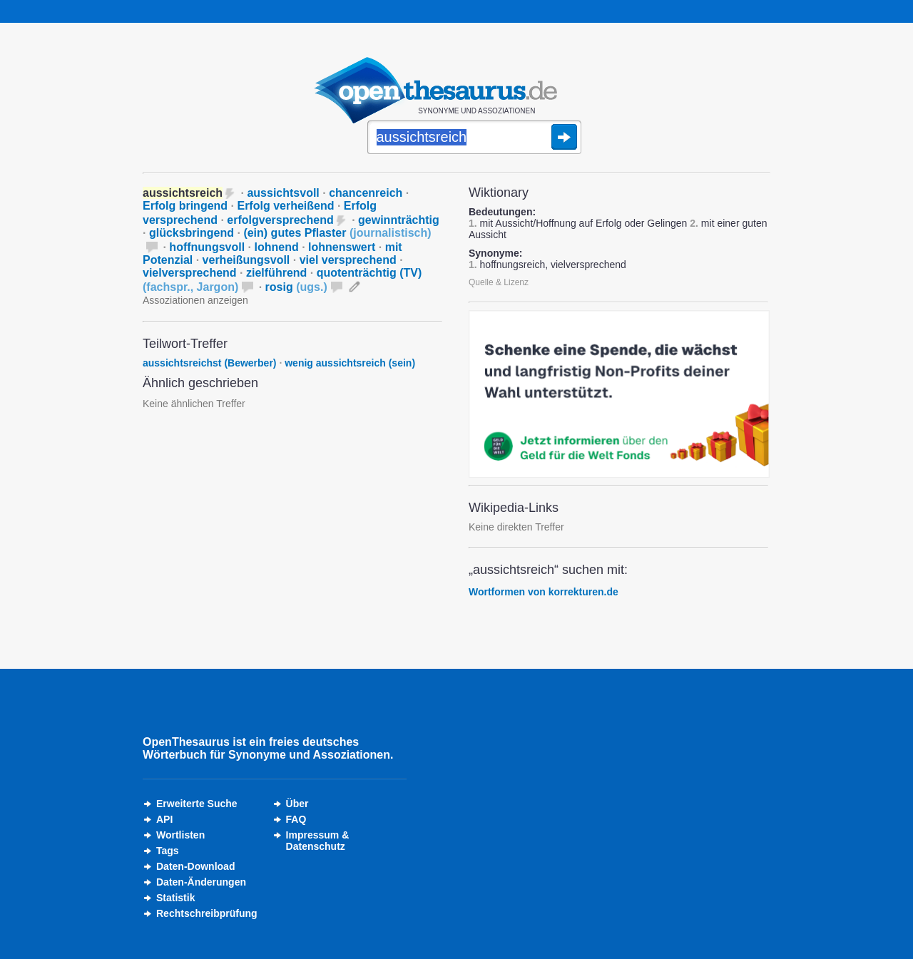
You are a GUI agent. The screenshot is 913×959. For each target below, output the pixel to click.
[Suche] (474, 138)
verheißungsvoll (246, 260)
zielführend (276, 273)
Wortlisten (180, 835)
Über (297, 803)
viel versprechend (348, 260)
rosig (296, 287)
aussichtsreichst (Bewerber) (210, 363)
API (164, 819)
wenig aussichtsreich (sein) (350, 363)
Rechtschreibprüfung (206, 913)
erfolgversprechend (280, 220)
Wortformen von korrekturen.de (543, 592)
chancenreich (365, 193)
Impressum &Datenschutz (318, 840)
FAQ (296, 819)
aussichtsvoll (283, 193)
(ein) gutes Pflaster (337, 233)
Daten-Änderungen (201, 882)
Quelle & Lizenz (499, 282)
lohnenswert (341, 247)
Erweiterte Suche (197, 803)
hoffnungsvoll (207, 247)
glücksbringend (191, 233)
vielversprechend (190, 273)
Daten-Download (195, 866)
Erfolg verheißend (285, 206)
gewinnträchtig (398, 220)
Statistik (175, 897)
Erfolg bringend (185, 206)
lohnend (276, 247)
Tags (167, 850)
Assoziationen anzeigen (195, 300)
